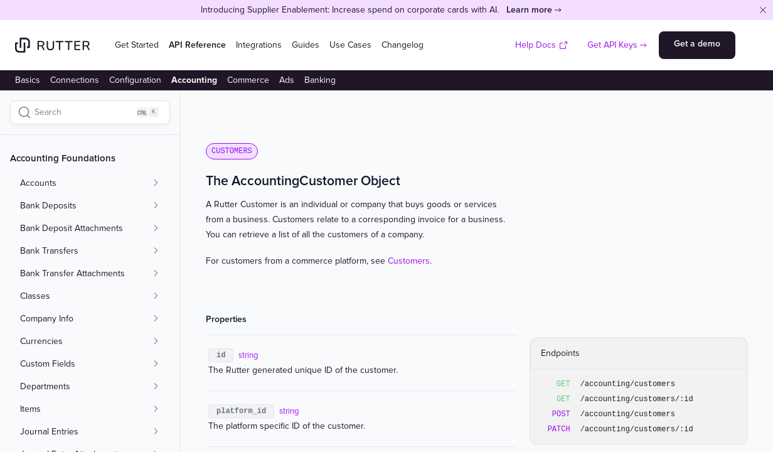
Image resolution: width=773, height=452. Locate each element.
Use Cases (350, 45)
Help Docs (541, 45)
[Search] (90, 112)
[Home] (52, 45)
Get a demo (697, 43)
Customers (409, 261)
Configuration (135, 80)
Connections (74, 80)
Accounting (194, 80)
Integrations (259, 45)
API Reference (197, 45)
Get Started (137, 45)
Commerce (248, 80)
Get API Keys (612, 45)
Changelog (402, 45)
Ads (286, 80)
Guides (305, 45)
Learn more (529, 9)
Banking (320, 80)
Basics (27, 80)
